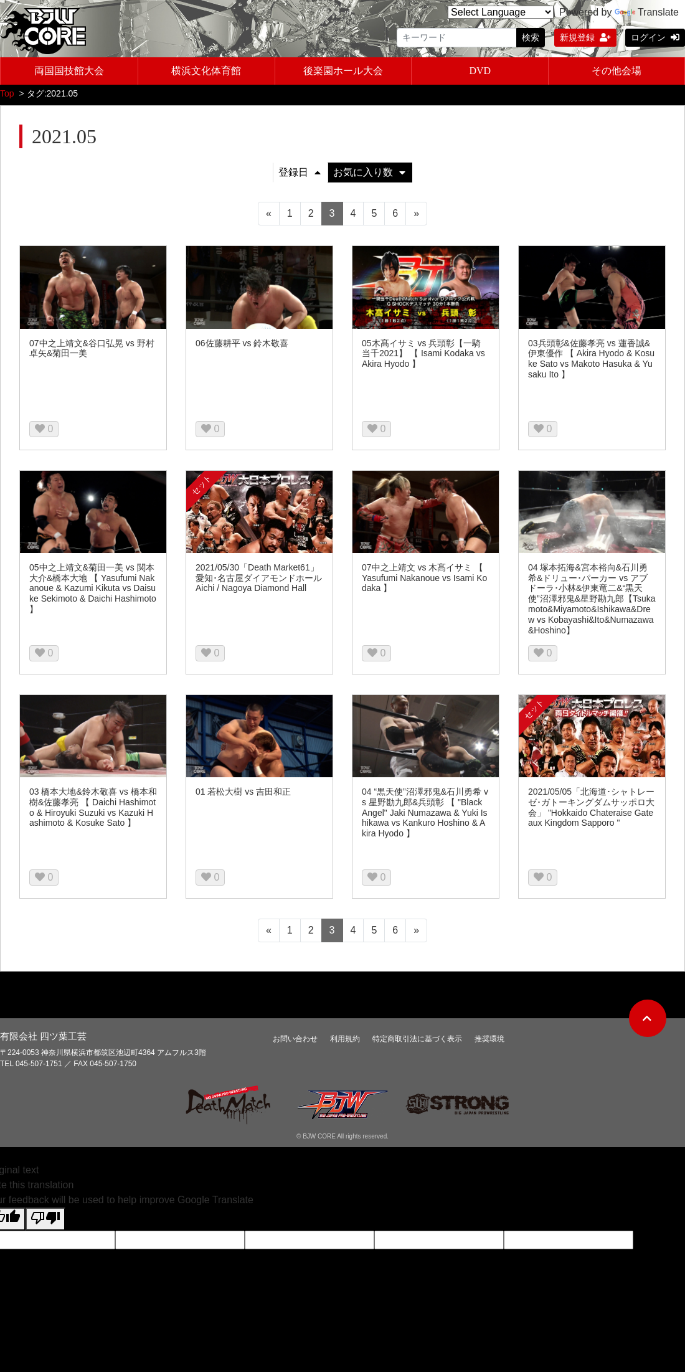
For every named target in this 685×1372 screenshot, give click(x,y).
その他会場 (616, 70)
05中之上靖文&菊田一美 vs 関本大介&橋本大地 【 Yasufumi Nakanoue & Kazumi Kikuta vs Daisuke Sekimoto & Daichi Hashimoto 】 (92, 591)
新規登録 (585, 37)
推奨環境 (489, 1041)
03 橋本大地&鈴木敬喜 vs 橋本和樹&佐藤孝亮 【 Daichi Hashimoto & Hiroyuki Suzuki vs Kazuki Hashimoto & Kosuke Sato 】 (93, 809)
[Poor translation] (45, 1221)
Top (7, 96)
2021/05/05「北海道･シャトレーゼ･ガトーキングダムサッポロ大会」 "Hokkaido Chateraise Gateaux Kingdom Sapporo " (591, 809)
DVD (480, 70)
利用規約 (345, 1041)
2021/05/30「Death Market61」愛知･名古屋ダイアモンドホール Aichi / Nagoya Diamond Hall (259, 580)
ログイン (655, 37)
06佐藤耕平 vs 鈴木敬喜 (242, 346)
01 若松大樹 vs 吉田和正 (243, 794)
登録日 (299, 174)
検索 (530, 37)
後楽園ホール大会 (343, 70)
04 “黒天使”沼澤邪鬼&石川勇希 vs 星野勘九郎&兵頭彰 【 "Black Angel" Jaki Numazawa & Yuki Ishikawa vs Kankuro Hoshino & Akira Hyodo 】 (425, 815)
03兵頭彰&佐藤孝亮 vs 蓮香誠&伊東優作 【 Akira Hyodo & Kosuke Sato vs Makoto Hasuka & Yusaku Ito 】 (591, 361)
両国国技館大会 (69, 70)
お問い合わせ (295, 1041)
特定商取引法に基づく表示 (417, 1041)
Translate (647, 12)
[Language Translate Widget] (501, 12)
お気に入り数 (369, 174)
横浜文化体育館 (206, 70)
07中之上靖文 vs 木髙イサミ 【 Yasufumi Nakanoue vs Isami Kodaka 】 (424, 580)
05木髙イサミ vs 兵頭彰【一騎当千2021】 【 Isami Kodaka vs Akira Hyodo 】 (423, 356)
